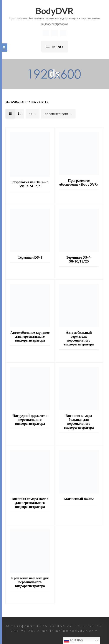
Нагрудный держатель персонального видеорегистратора (29, 419)
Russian (73, 640)
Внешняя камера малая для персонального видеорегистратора (30, 503)
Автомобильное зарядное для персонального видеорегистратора (30, 336)
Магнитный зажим (79, 499)
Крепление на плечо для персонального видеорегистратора (30, 582)
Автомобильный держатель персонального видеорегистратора (79, 338)
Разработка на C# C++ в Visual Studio (30, 184)
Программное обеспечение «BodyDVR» (78, 182)
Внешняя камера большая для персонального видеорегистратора (79, 421)
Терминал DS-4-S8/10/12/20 (78, 259)
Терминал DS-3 (30, 257)
